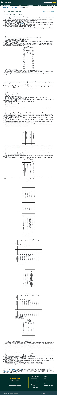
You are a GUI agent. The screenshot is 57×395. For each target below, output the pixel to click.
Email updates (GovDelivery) (48, 385)
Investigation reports (34, 387)
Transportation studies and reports (35, 382)
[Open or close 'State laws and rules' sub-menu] (22, 5)
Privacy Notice (16, 393)
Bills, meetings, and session (5, 5)
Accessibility (46, 376)
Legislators (39, 5)
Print (52, 7)
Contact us (46, 383)
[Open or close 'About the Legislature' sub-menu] (54, 5)
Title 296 (15, 7)
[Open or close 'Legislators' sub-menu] (43, 5)
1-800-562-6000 (15, 381)
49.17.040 (16, 365)
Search (53, 2)
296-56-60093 (17, 147)
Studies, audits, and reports (34, 376)
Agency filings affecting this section (48, 11)
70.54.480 (26, 365)
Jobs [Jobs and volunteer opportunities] (45, 378)
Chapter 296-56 (20, 7)
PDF (4, 11)
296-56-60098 (27, 23)
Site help (45, 381)
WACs (13, 7)
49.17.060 (22, 365)
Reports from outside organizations (34, 385)
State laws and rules (18, 5)
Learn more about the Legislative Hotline (15, 385)
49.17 (33, 365)
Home (4, 7)
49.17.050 (19, 365)
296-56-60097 (22, 23)
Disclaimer (11, 393)
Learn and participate (29, 5)
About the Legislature (49, 5)
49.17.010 (12, 365)
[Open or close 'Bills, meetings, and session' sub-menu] (11, 5)
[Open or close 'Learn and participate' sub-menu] (34, 5)
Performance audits (34, 378)
